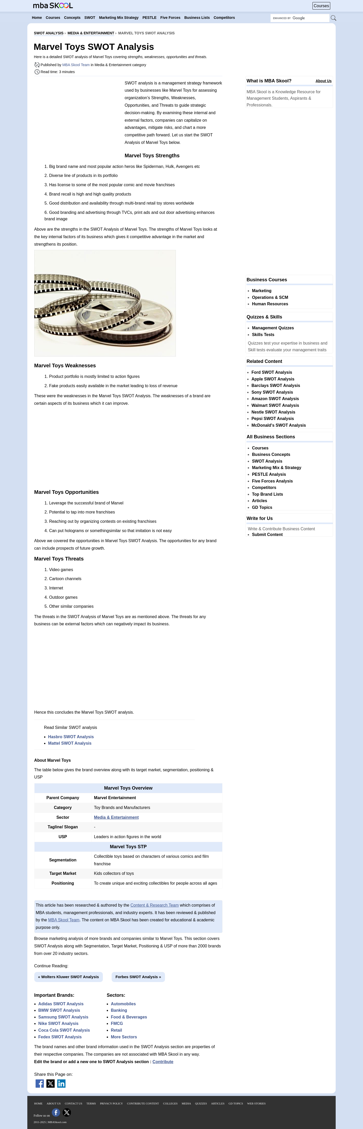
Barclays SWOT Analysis (275, 385)
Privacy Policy (111, 1103)
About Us (324, 81)
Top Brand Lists (267, 494)
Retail (116, 1030)
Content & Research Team (154, 905)
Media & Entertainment (116, 817)
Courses (321, 6)
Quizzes (201, 1103)
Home (38, 1103)
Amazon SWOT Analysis (275, 398)
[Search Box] (299, 18)
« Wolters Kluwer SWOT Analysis (68, 977)
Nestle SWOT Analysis (273, 412)
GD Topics (262, 507)
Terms (91, 1103)
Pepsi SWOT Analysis (272, 418)
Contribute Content (143, 1103)
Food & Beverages (129, 1017)
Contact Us (73, 1103)
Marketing (261, 291)
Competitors (264, 487)
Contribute (163, 1062)
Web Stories (256, 1103)
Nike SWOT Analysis (58, 1023)
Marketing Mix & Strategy (276, 467)
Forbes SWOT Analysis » (138, 977)
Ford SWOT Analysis (271, 372)
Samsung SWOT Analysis (63, 1017)
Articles (259, 501)
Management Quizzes (273, 328)
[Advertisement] (77, 116)
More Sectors (124, 1037)
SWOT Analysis (267, 461)
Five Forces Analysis (272, 481)
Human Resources (270, 304)
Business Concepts (271, 454)
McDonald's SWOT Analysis (278, 425)
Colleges (170, 1103)
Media (186, 1103)
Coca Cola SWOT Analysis (64, 1030)
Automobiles (123, 1004)
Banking (119, 1010)
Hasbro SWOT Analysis (71, 737)
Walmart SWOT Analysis (275, 405)
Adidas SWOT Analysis (61, 1004)
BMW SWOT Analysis (59, 1010)
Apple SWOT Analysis (272, 379)
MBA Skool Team (76, 65)
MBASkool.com (57, 1122)
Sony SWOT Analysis (272, 392)
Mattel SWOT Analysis (70, 743)
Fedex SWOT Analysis (60, 1037)
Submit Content (267, 534)
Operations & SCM (270, 297)
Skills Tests (263, 334)
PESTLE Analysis (269, 474)
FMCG (117, 1023)
